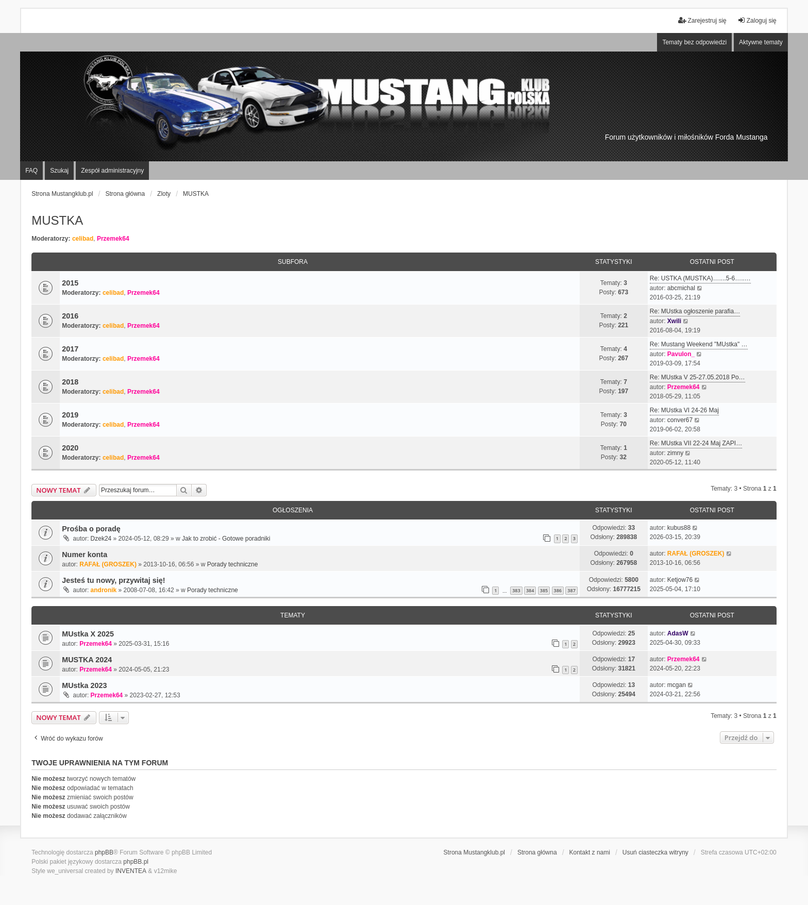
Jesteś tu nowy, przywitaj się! (113, 580)
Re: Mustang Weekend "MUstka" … (699, 344)
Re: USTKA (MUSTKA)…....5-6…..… (700, 278)
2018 (70, 382)
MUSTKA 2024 (87, 660)
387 (571, 590)
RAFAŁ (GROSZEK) (108, 564)
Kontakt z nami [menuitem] (589, 852)
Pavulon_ (681, 354)
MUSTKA (57, 220)
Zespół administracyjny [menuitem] (112, 170)
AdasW (677, 633)
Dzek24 (101, 538)
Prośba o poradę (91, 529)
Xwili (674, 321)
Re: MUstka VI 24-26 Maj (684, 410)
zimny (675, 453)
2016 (70, 316)
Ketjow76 (680, 579)
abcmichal (681, 288)
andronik (104, 590)
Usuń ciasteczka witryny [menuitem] (655, 852)
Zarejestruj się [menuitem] (702, 20)
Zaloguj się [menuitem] (757, 20)
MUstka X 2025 (88, 634)
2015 (70, 283)
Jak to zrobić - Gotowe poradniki (226, 538)
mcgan (676, 685)
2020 (70, 448)
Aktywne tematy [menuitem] (761, 42)
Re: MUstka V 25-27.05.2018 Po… (697, 377)
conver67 (680, 420)
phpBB (104, 852)
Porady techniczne (232, 564)
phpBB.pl (135, 861)
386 (558, 590)
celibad (82, 238)
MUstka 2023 (84, 685)
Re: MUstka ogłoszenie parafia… (695, 311)
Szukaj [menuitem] (59, 170)
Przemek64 (113, 238)
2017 (70, 349)
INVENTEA (130, 871)
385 (544, 590)
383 (516, 590)
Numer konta (84, 554)
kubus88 (679, 527)
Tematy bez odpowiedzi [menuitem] (694, 42)
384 (530, 590)
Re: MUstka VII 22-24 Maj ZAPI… (696, 443)
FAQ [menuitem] (31, 170)
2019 (70, 415)
